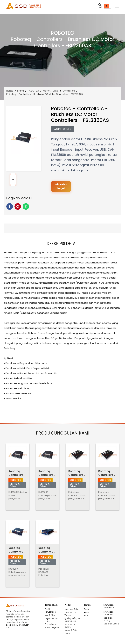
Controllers (68, 90)
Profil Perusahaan (50, 610)
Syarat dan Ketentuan (108, 613)
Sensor (67, 633)
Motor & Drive (50, 90)
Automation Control (69, 625)
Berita (86, 609)
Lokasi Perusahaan (50, 623)
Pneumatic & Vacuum (70, 613)
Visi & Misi (50, 615)
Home (9, 90)
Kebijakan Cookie (111, 623)
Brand (20, 90)
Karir (86, 615)
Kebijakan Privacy (108, 619)
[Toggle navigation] (117, 6)
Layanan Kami (51, 618)
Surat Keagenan (52, 627)
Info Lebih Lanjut (61, 186)
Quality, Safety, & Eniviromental (72, 619)
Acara (86, 612)
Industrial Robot (71, 609)
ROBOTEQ (33, 90)
